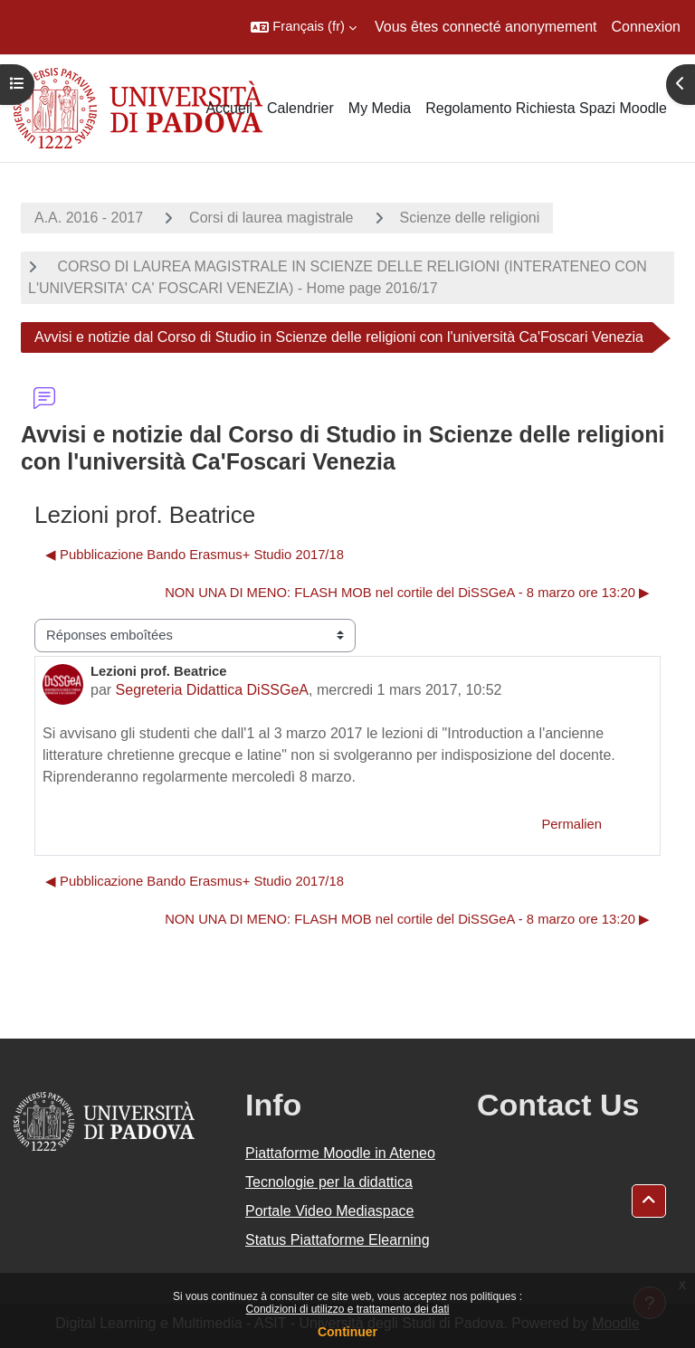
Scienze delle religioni (470, 217)
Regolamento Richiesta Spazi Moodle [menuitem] (546, 108)
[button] (303, 27)
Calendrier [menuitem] (300, 108)
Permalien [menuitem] (571, 824)
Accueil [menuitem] (228, 108)
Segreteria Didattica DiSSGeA (212, 690)
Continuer (347, 1331)
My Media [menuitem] (379, 108)
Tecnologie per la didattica (329, 1182)
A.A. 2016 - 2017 (88, 217)
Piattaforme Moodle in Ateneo (340, 1153)
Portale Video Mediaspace (329, 1211)
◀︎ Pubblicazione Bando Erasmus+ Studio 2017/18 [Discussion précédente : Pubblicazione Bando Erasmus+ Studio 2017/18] (194, 554)
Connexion (646, 26)
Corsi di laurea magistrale (271, 217)
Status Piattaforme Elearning (337, 1240)
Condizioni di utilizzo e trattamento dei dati (348, 1309)
